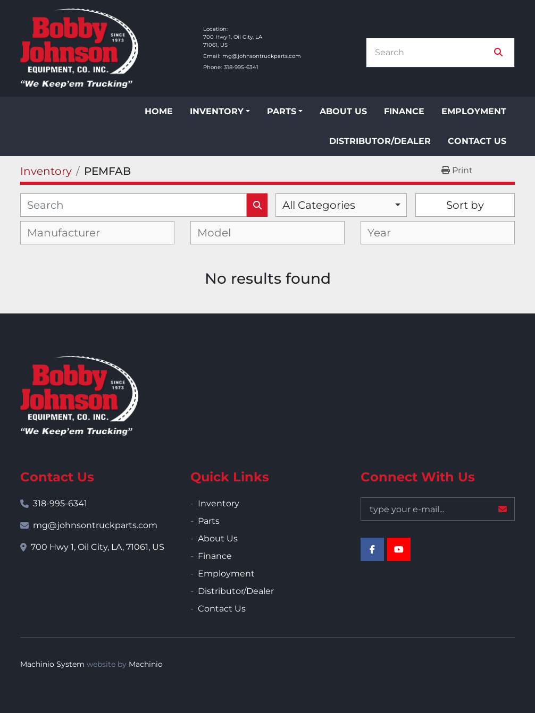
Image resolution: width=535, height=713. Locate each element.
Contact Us (477, 141)
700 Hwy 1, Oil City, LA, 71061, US (97, 547)
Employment (473, 111)
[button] (219, 111)
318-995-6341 (241, 67)
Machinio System (52, 664)
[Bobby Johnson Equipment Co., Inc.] (79, 396)
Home (159, 111)
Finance (404, 111)
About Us (343, 111)
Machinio (146, 664)
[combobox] (341, 205)
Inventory (217, 111)
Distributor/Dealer (380, 141)
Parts (281, 111)
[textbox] (72, 233)
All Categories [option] (318, 205)
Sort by (465, 205)
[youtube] (399, 549)
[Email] (438, 509)
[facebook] (372, 549)
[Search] (433, 53)
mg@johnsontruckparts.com (261, 56)
